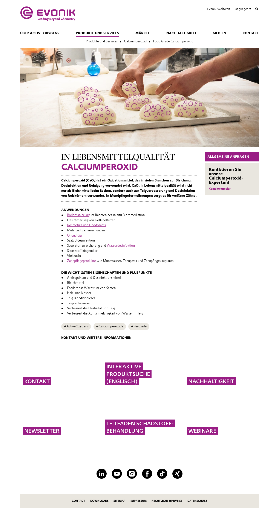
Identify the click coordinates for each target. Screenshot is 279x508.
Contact (78, 500)
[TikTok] (162, 474)
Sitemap (119, 500)
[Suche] (257, 9)
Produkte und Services (97, 33)
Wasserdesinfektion (121, 246)
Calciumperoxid (135, 41)
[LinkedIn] (102, 474)
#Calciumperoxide (109, 326)
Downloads (99, 500)
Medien (219, 33)
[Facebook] (147, 474)
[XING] (177, 474)
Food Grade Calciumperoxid (173, 41)
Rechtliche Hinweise (167, 500)
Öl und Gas (75, 235)
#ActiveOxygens (76, 326)
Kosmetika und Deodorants (86, 225)
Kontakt (251, 33)
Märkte (142, 33)
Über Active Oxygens (39, 33)
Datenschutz (197, 500)
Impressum (138, 500)
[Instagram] (132, 474)
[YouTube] (117, 474)
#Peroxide (139, 326)
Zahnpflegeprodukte (82, 261)
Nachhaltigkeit (181, 33)
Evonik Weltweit (218, 9)
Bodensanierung (78, 215)
